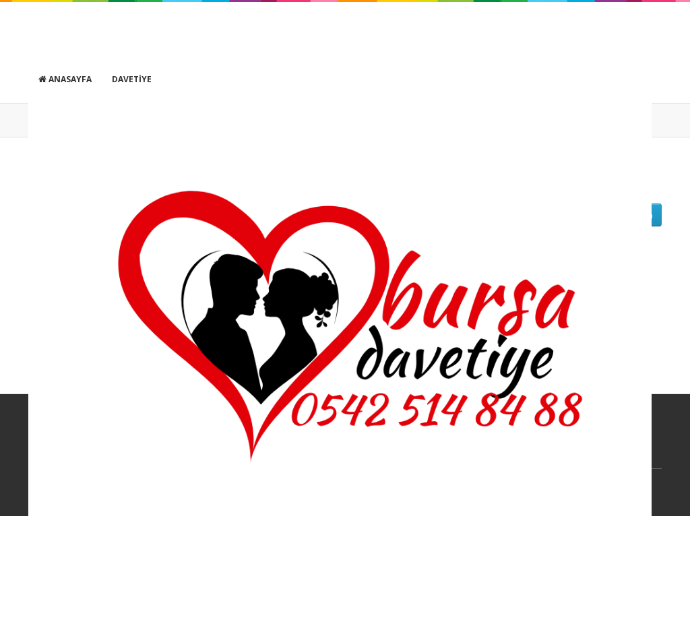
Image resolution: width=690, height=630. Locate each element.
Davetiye (132, 79)
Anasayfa (65, 79)
